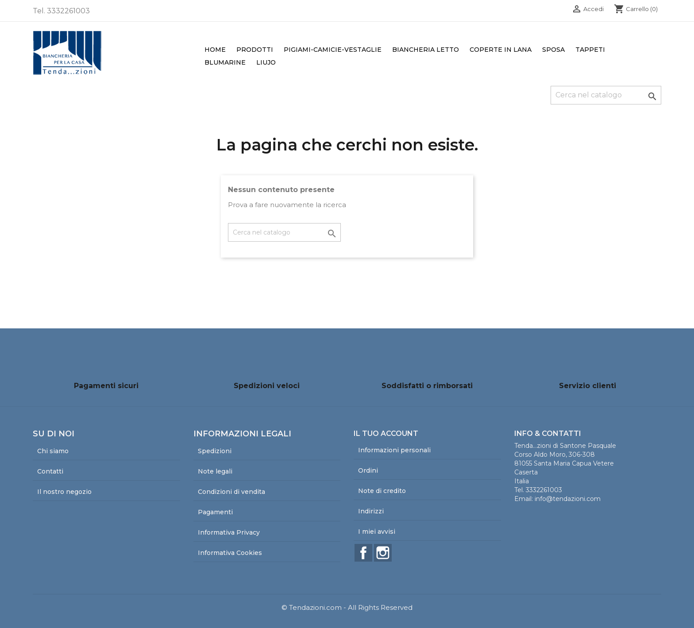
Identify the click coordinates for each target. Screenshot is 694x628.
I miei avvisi (376, 532)
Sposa (553, 50)
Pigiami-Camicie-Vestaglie (333, 50)
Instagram (383, 553)
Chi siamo (53, 451)
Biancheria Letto (425, 50)
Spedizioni (214, 451)
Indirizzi (371, 511)
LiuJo (266, 62)
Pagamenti (215, 512)
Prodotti (254, 50)
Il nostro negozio (64, 492)
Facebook (363, 553)
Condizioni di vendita (231, 492)
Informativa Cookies (230, 553)
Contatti (50, 471)
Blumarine (225, 62)
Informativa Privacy (229, 532)
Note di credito (382, 491)
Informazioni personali (394, 450)
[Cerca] (606, 95)
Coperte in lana (501, 50)
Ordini (368, 470)
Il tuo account (386, 433)
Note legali (215, 471)
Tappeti (590, 50)
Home (215, 50)
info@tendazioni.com (568, 499)
